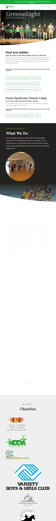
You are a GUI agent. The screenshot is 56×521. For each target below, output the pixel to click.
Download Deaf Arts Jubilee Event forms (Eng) (22, 84)
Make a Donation (25, 30)
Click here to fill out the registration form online (23, 78)
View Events (12, 30)
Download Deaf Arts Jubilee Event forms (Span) (23, 89)
